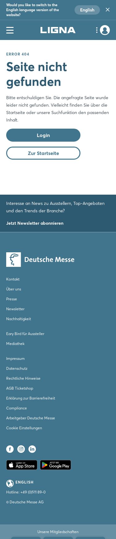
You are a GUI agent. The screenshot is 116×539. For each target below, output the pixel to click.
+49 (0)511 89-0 (32, 492)
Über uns (13, 289)
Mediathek (15, 343)
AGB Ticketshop (19, 388)
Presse (11, 299)
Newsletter (15, 309)
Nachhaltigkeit (18, 318)
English (87, 10)
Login (43, 135)
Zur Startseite (43, 153)
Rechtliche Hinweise (23, 378)
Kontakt (12, 279)
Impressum (15, 358)
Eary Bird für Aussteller (25, 333)
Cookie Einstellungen (24, 428)
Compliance (16, 408)
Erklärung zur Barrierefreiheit (30, 398)
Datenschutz (17, 368)
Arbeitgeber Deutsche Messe (30, 418)
